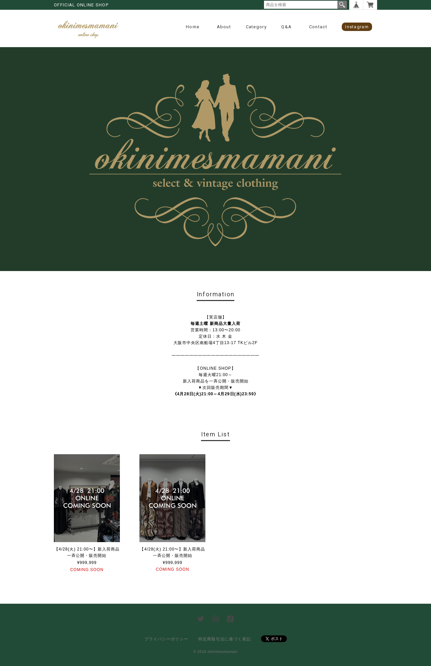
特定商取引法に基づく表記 (224, 639)
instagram (357, 26)
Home (192, 26)
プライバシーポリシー (166, 639)
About (224, 26)
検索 (342, 5)
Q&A (286, 26)
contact (318, 26)
